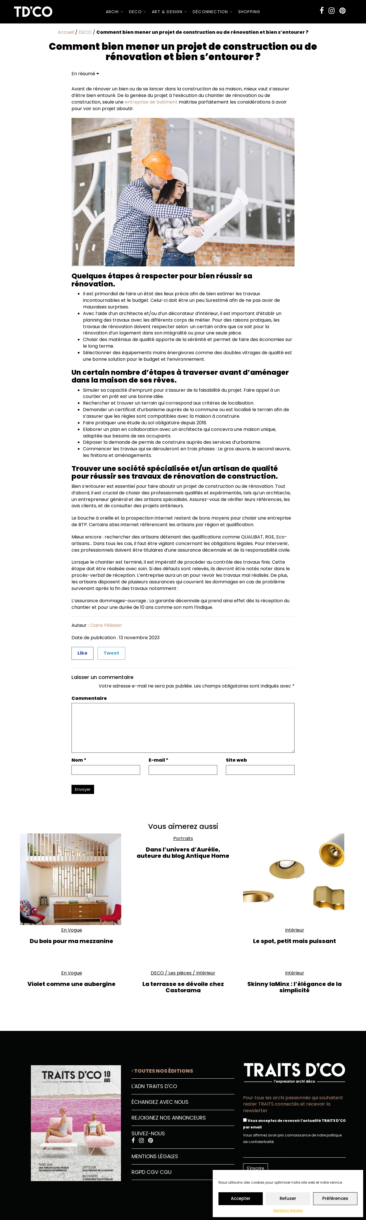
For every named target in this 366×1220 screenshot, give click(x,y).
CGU (166, 1172)
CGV (152, 1172)
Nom (78, 760)
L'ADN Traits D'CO (154, 1086)
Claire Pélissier (106, 625)
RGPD (138, 1172)
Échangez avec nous (160, 1102)
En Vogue (71, 930)
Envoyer (83, 789)
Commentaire (89, 698)
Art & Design (169, 12)
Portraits (183, 838)
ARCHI (114, 12)
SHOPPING (249, 12)
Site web (236, 760)
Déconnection (212, 12)
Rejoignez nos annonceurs (169, 1117)
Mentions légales (288, 1210)
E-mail (158, 760)
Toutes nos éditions (162, 1070)
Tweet (111, 653)
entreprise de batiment (151, 102)
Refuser (288, 1198)
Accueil (66, 32)
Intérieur (294, 930)
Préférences (335, 1198)
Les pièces (180, 973)
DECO (137, 12)
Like (82, 653)
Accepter (240, 1198)
